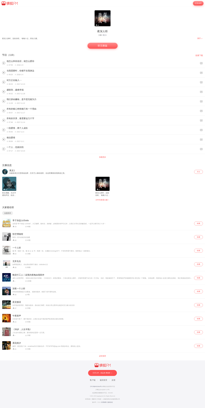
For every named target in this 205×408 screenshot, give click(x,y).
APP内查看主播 (102, 200)
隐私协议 (110, 402)
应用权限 (104, 402)
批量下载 (199, 55)
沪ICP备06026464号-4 (96, 386)
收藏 (198, 223)
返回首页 (103, 380)
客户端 (92, 380)
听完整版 (102, 45)
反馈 (113, 380)
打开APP (198, 3)
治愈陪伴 (7, 213)
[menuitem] (200, 38)
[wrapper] (102, 207)
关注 (198, 172)
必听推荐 (102, 356)
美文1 (105, 35)
